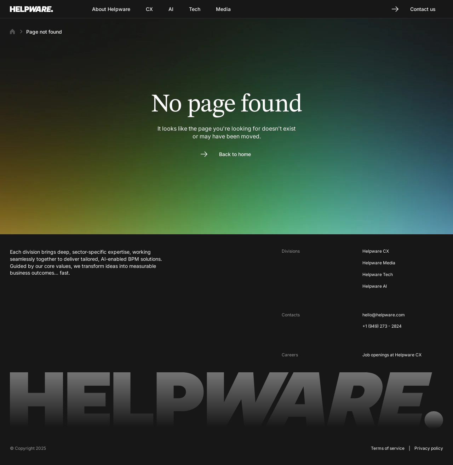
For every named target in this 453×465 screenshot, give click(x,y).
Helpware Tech (377, 274)
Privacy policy (428, 448)
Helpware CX (375, 251)
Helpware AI (374, 286)
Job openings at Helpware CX (392, 354)
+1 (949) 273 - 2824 (382, 326)
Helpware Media (378, 262)
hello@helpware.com (383, 314)
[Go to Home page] (40, 9)
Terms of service (388, 448)
